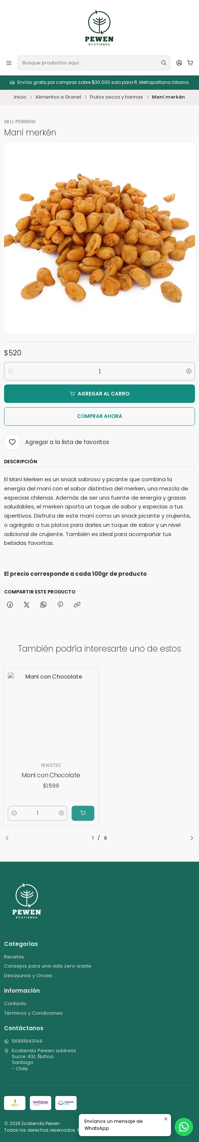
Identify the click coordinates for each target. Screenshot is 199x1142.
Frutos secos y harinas (116, 97)
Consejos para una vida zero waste (47, 965)
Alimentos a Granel (58, 97)
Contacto (15, 1003)
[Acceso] (179, 62)
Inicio (20, 97)
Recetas (14, 956)
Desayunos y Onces (28, 975)
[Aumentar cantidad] (189, 371)
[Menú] (9, 62)
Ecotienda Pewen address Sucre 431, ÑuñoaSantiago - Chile (40, 1059)
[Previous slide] (9, 838)
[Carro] (190, 62)
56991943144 (23, 1041)
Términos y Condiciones (33, 1013)
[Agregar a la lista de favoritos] (56, 442)
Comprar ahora (99, 416)
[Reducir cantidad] (10, 371)
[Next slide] (189, 838)
